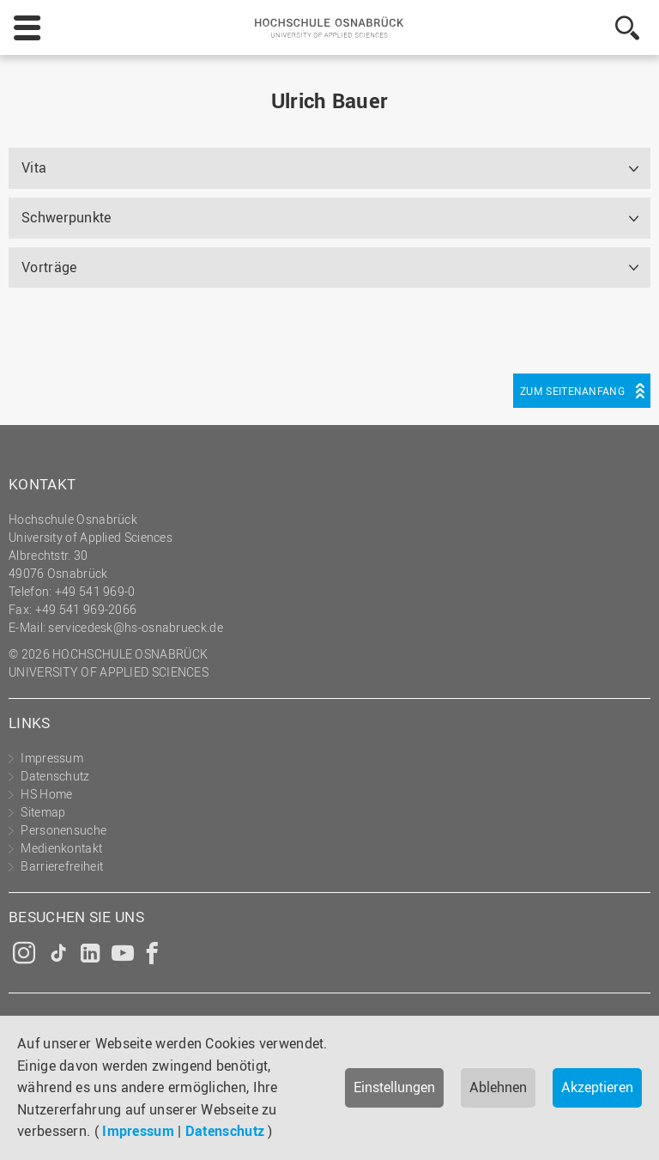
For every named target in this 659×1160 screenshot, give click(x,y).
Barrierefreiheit (62, 866)
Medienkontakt (61, 848)
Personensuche (63, 830)
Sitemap (43, 812)
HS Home (46, 794)
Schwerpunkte (66, 217)
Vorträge (48, 267)
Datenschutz (224, 1130)
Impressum (138, 1130)
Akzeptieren (597, 1087)
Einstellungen (394, 1087)
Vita (33, 167)
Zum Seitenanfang (572, 391)
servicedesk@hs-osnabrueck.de (135, 627)
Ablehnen (498, 1087)
